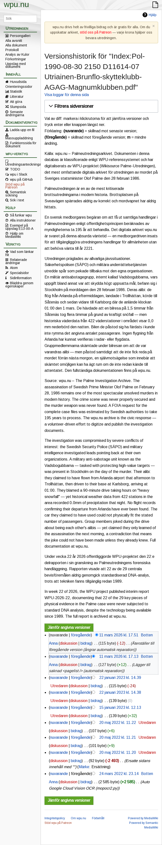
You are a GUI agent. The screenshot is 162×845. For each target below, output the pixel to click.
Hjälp (152, 15)
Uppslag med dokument (15, 65)
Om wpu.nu (78, 818)
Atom (14, 267)
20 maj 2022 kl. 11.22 (117, 722)
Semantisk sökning (15, 193)
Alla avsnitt (13, 40)
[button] (100, 106)
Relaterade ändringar (16, 261)
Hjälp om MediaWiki (14, 235)
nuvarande (59, 656)
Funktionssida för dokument (20, 144)
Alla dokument (16, 45)
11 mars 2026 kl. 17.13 (118, 656)
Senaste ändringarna (14, 113)
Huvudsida (18, 81)
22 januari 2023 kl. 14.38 (120, 692)
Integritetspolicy (55, 818)
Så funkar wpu (21, 215)
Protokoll (12, 49)
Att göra (16, 101)
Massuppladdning (19, 138)
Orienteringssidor (18, 86)
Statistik (16, 91)
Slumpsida (18, 106)
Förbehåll (98, 818)
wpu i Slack (18, 174)
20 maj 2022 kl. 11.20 (117, 752)
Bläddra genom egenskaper (19, 284)
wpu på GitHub (21, 179)
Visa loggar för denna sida (67, 95)
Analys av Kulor (17, 54)
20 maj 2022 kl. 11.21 (117, 737)
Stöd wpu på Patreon (15, 186)
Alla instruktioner (23, 220)
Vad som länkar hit (19, 253)
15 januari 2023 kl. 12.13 (120, 707)
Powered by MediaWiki (143, 818)
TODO (15, 169)
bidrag (86, 643)
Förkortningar (15, 59)
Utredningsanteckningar (21, 164)
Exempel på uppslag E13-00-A (19, 227)
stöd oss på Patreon (95, 32)
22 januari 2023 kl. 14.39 (120, 678)
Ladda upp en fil (22, 130)
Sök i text (17, 200)
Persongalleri (20, 35)
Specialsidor (19, 273)
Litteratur (17, 96)
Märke (84, 767)
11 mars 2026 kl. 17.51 (118, 635)
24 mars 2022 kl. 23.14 (119, 774)
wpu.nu (16, 4)
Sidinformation (21, 278)
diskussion (68, 643)
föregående (81, 635)
